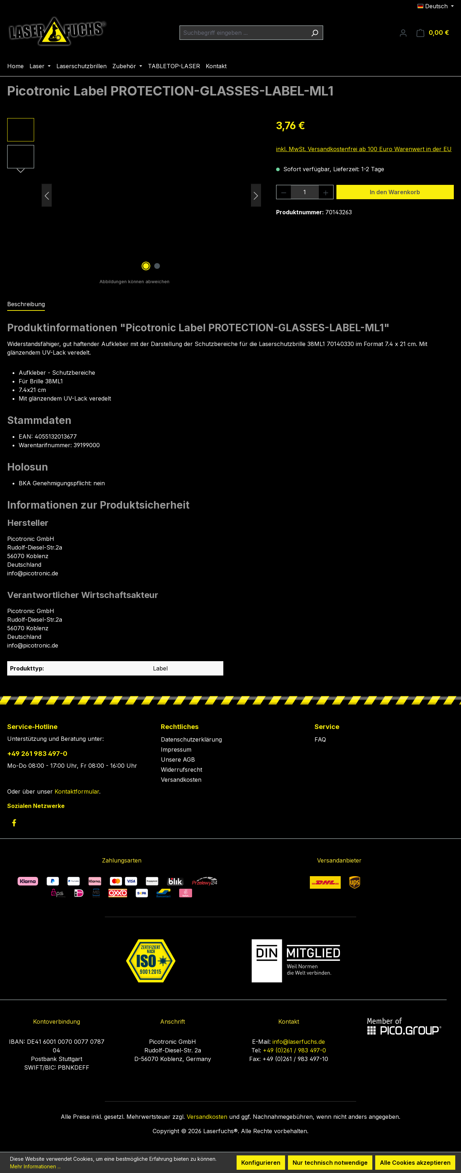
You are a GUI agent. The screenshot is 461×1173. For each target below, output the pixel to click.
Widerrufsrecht (181, 769)
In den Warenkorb (395, 192)
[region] (134, 195)
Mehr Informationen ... (35, 1166)
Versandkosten (181, 779)
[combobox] (243, 32)
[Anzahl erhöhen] (326, 192)
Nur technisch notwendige (330, 1162)
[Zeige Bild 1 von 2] (146, 266)
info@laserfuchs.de (299, 1041)
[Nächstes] (256, 195)
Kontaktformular (77, 791)
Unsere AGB (178, 759)
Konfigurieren (260, 1162)
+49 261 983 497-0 (37, 753)
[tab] (26, 304)
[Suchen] (314, 32)
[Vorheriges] (46, 195)
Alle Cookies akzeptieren (415, 1162)
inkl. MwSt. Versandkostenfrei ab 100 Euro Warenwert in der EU (364, 149)
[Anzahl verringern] (283, 192)
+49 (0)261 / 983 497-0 (294, 1050)
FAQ (320, 739)
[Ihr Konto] (403, 32)
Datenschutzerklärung (191, 739)
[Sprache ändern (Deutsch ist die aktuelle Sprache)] (436, 6)
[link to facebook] (14, 822)
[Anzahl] (305, 192)
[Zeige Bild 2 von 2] (157, 266)
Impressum (176, 749)
